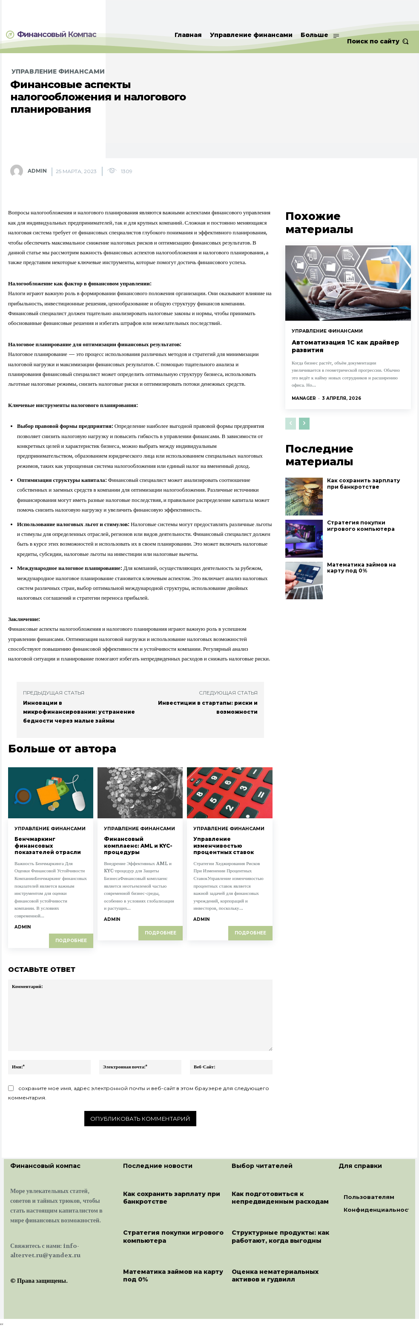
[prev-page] (290, 408)
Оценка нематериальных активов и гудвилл (275, 1274)
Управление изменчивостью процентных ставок (223, 845)
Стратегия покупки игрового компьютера (366, 508)
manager (304, 383)
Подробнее (71, 940)
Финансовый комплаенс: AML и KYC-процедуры (138, 845)
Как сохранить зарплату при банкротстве (365, 466)
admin (37, 171)
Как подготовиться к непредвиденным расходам (280, 1197)
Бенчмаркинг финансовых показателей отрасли (47, 845)
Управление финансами (58, 71)
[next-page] (304, 408)
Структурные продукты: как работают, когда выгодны (280, 1236)
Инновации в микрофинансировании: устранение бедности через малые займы (79, 712)
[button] (378, 41)
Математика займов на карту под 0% (366, 550)
